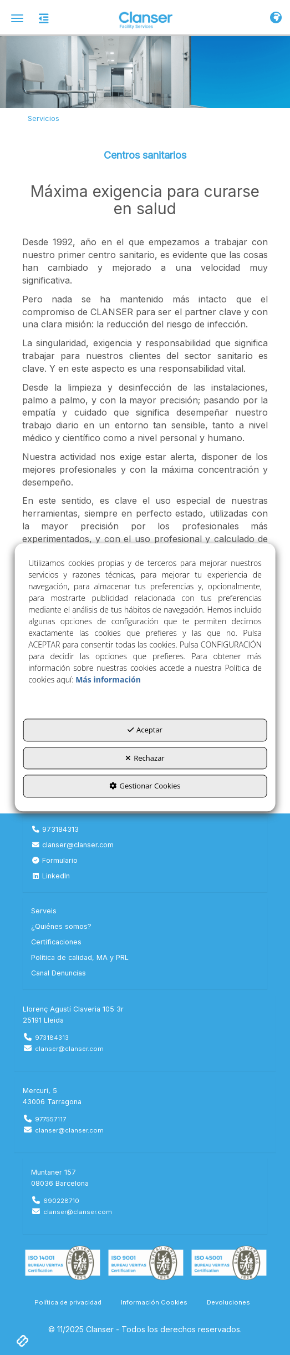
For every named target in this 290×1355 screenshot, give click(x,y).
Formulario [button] (54, 860)
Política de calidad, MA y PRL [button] (80, 957)
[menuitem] (145, 829)
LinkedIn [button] (50, 876)
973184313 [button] (55, 829)
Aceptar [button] (145, 730)
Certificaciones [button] (56, 942)
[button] (145, 19)
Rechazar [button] (144, 758)
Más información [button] (108, 680)
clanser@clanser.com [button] (72, 845)
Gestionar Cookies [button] (144, 786)
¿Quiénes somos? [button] (61, 926)
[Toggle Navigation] (275, 18)
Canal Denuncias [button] (58, 973)
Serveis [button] (44, 911)
